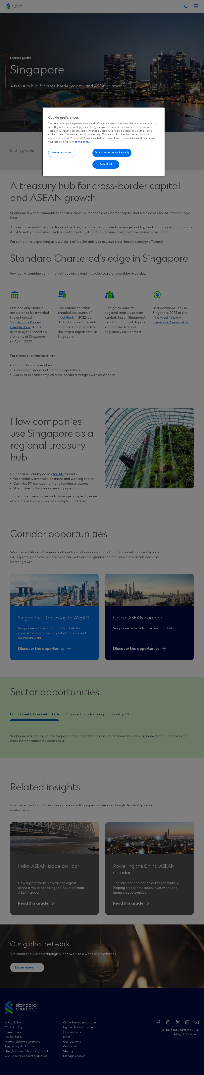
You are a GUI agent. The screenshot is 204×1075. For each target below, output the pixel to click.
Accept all (106, 164)
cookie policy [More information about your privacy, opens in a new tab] (82, 141)
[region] (103, 142)
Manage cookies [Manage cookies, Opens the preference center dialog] (61, 152)
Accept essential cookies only (112, 152)
